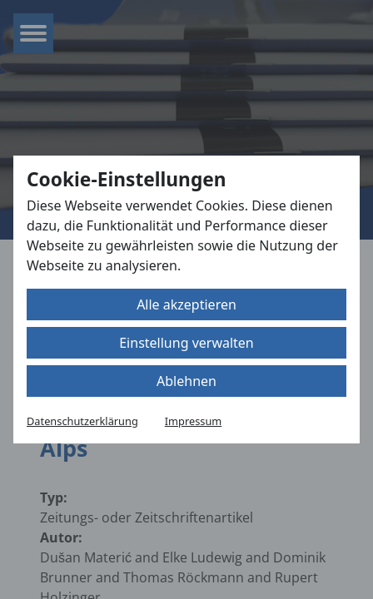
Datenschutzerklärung (82, 421)
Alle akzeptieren (186, 304)
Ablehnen (186, 381)
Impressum (193, 421)
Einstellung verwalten (186, 343)
